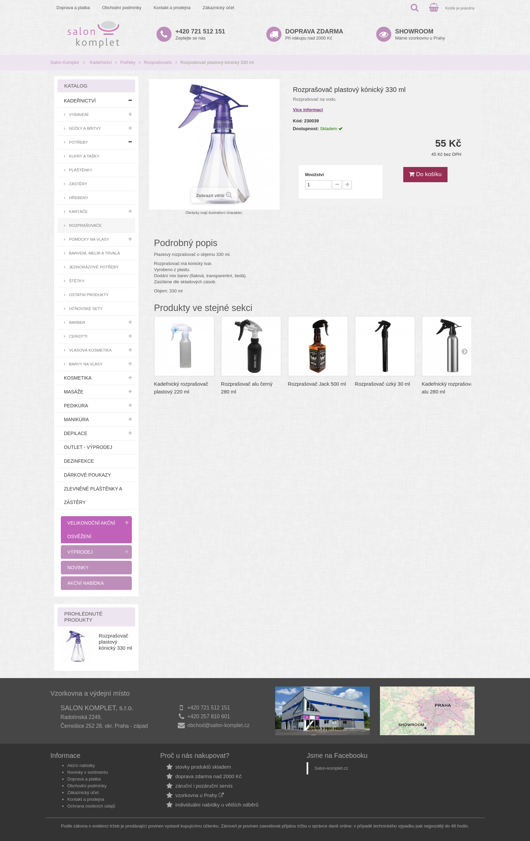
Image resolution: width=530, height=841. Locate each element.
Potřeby (128, 62)
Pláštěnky (80, 170)
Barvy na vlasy (85, 364)
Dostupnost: (306, 128)
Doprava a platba (73, 7)
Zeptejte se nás (200, 34)
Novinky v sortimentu (87, 772)
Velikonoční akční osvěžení (91, 529)
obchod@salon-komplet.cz (218, 725)
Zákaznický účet (218, 7)
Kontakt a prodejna (171, 7)
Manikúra (76, 419)
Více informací (308, 109)
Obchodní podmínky (121, 7)
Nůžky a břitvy (84, 128)
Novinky (78, 567)
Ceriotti (78, 336)
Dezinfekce (79, 461)
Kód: (298, 120)
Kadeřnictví (101, 62)
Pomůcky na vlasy (88, 239)
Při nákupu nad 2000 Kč (314, 34)
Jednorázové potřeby (93, 267)
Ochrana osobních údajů (91, 806)
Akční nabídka (85, 583)
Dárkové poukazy (87, 475)
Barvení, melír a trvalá (94, 253)
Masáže (73, 391)
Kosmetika (78, 378)
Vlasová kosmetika (90, 350)
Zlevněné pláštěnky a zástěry (93, 495)
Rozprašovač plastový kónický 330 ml (115, 642)
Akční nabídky (81, 765)
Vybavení (78, 114)
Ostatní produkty (88, 294)
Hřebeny (78, 197)
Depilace (75, 433)
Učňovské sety (85, 308)
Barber (76, 322)
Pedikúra (76, 405)
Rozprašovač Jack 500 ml (317, 384)
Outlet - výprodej (88, 447)
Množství (314, 174)
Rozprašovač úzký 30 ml (382, 384)
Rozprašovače (158, 62)
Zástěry (77, 184)
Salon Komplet (64, 62)
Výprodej (80, 552)
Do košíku (425, 174)
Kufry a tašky (83, 156)
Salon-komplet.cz (331, 768)
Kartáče (78, 211)
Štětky (76, 281)
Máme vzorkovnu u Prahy (420, 34)
